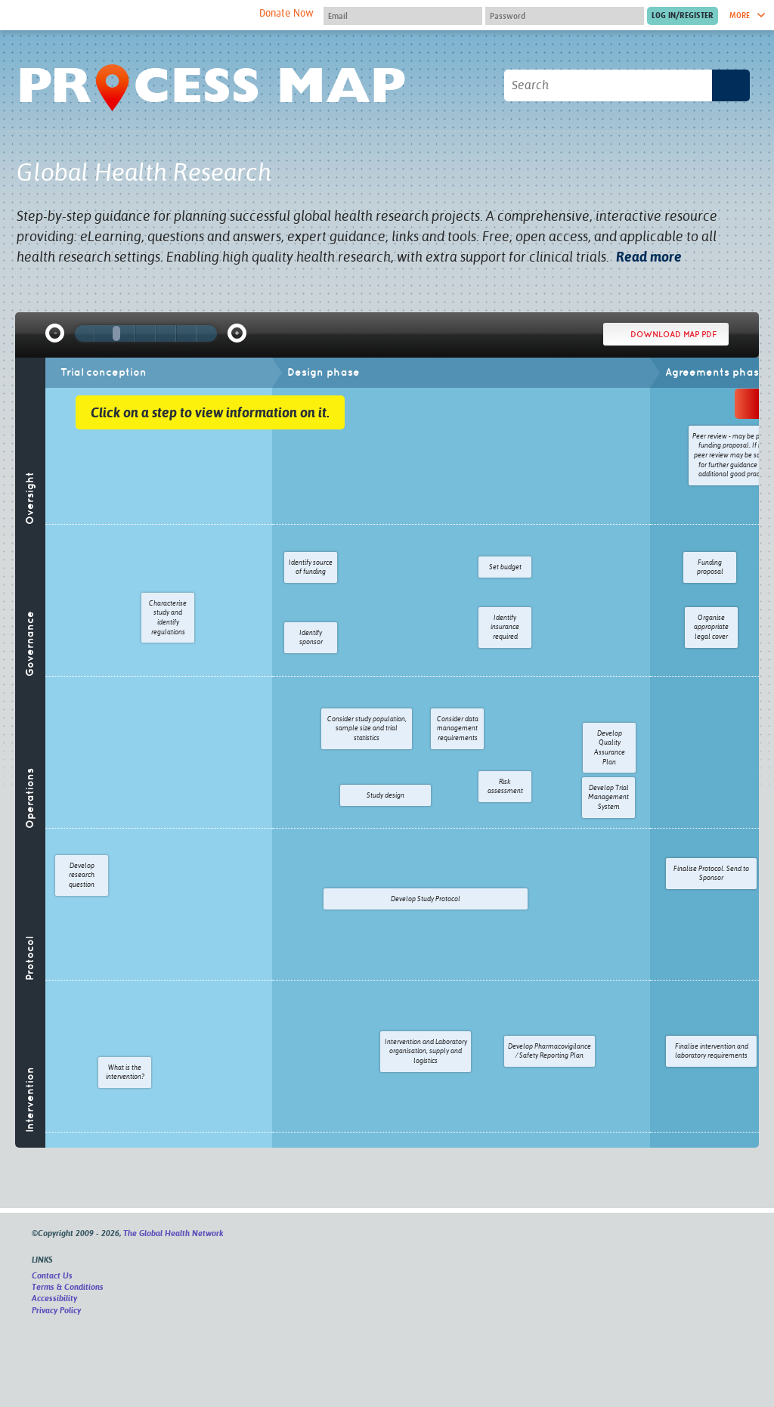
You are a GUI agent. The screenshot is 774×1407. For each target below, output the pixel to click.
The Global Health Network (129, 15)
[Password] (564, 16)
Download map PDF (673, 334)
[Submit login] (682, 16)
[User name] (403, 16)
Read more (649, 257)
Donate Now (286, 13)
